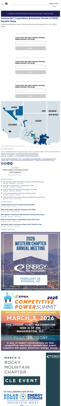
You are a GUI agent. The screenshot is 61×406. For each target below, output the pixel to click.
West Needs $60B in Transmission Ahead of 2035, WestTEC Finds (21, 224)
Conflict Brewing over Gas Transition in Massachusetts (18, 205)
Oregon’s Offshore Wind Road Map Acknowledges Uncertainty (20, 189)
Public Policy (11, 191)
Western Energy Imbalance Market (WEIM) (27, 155)
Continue (30, 48)
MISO (8, 211)
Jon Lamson (14, 206)
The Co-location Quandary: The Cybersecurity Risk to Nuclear (19, 193)
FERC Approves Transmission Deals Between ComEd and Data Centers (22, 214)
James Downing (20, 183)
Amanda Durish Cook (15, 211)
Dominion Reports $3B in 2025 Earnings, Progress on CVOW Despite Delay (23, 182)
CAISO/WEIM (10, 226)
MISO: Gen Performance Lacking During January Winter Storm (20, 219)
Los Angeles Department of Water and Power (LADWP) (22, 160)
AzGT (20, 159)
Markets (11, 198)
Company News (12, 183)
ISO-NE (8, 206)
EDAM (3, 155)
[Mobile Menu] (6, 4)
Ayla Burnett (10, 148)
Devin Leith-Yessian (17, 198)
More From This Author (15, 175)
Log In (54, 6)
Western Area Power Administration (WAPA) (44, 160)
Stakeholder (18, 194)
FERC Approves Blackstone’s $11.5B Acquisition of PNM (18, 185)
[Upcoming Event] (30, 261)
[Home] (2, 4)
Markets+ (10, 155)
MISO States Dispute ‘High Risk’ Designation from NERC (18, 209)
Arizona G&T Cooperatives (12, 159)
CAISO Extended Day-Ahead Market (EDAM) (32, 159)
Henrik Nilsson (19, 187)
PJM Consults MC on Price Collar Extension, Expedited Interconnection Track (24, 197)
